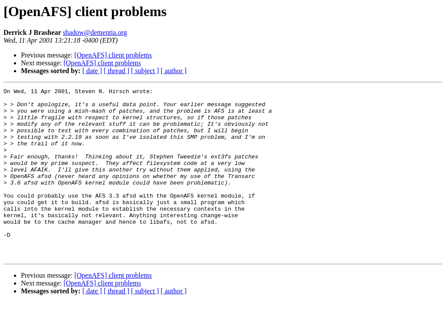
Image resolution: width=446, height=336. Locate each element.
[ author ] (174, 70)
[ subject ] (145, 70)
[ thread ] (116, 70)
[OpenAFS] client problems (113, 55)
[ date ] (92, 70)
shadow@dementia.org (95, 32)
